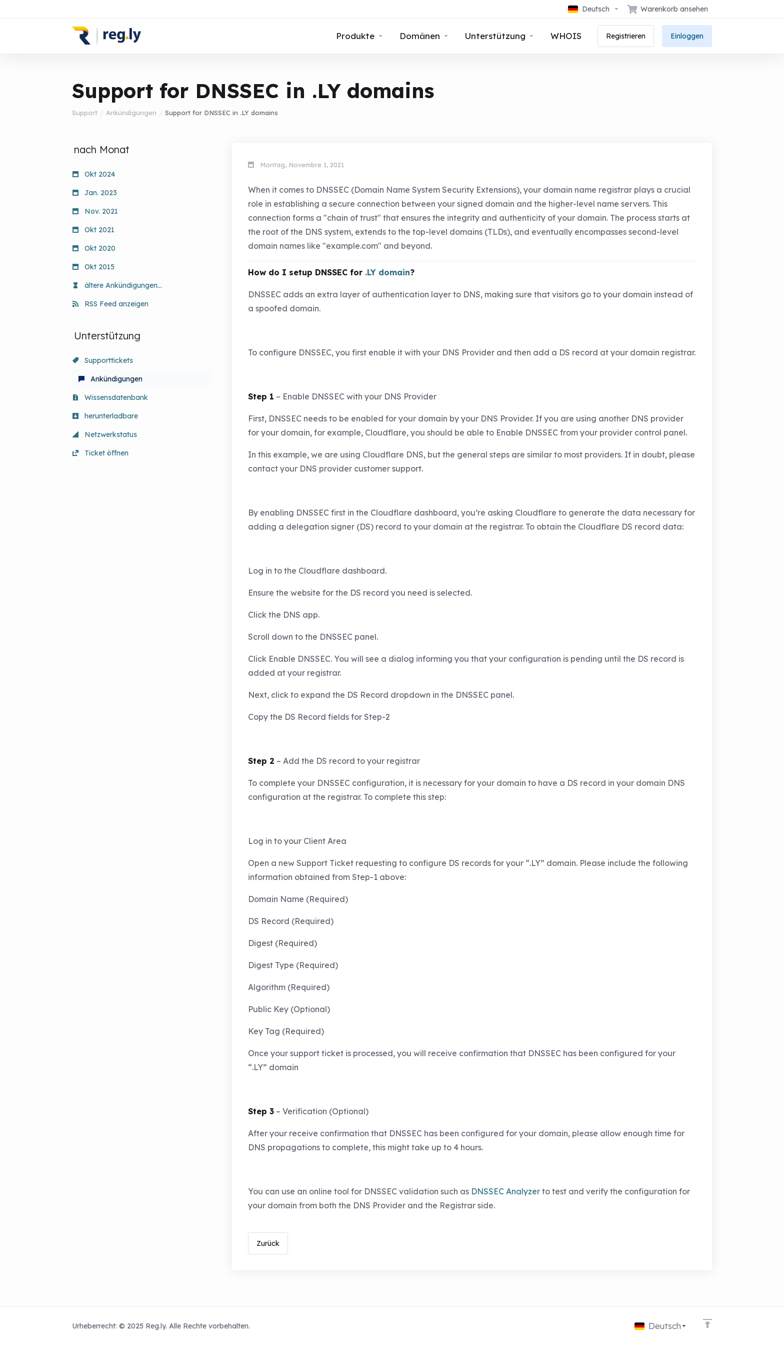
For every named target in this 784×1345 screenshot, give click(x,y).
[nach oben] (707, 1323)
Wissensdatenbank (110, 397)
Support (85, 113)
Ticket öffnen (100, 453)
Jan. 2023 (94, 192)
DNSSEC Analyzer (505, 1191)
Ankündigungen (131, 113)
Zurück (268, 1243)
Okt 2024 (93, 174)
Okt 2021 (93, 229)
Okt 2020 (94, 248)
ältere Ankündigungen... (117, 285)
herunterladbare (105, 415)
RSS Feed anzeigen (110, 303)
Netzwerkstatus (104, 434)
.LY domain (387, 272)
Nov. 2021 (95, 211)
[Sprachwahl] (594, 9)
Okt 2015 (93, 266)
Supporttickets (102, 360)
